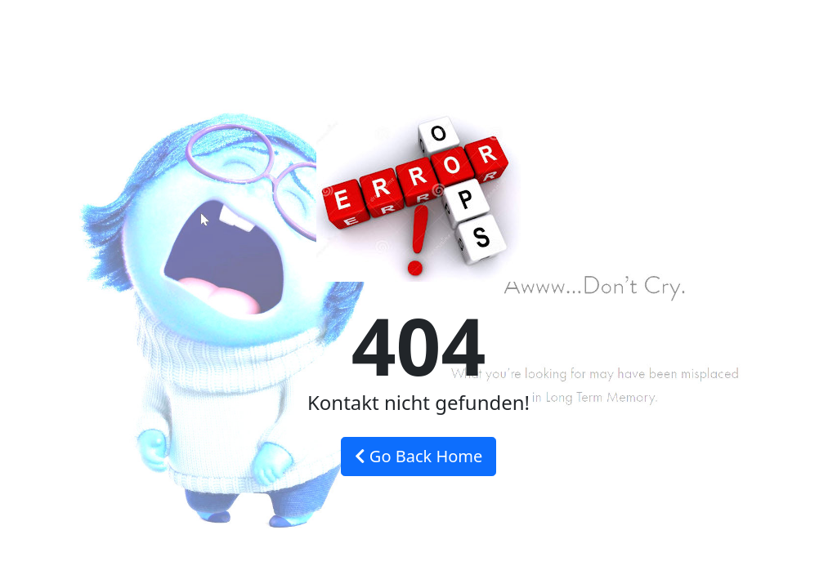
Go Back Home (419, 456)
